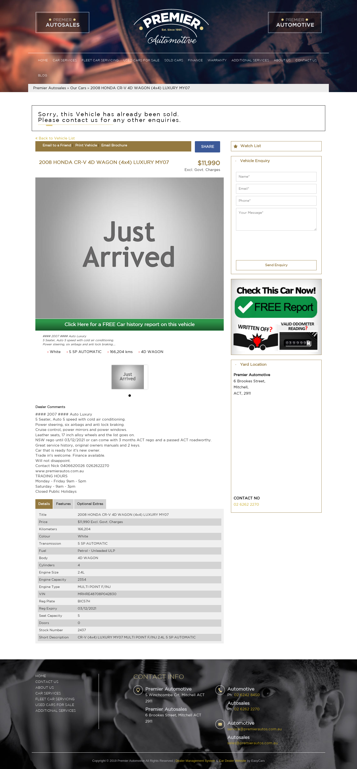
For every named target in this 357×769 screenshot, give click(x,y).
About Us (282, 60)
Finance (195, 60)
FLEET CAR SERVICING (55, 699)
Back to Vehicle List (55, 138)
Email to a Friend (57, 145)
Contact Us (306, 60)
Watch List (250, 146)
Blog (42, 75)
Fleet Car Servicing (100, 60)
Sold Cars (173, 60)
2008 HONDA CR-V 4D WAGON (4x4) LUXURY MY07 (140, 88)
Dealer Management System (195, 761)
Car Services (65, 60)
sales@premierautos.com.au (252, 743)
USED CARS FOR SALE (54, 705)
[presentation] (272, 242)
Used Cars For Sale (141, 60)
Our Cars (78, 88)
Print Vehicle (86, 145)
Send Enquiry (276, 265)
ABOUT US (44, 687)
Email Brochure (114, 145)
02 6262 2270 (246, 504)
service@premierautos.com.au (254, 729)
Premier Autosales (49, 88)
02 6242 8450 (247, 695)
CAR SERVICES (48, 693)
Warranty (217, 60)
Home (43, 60)
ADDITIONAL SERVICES (55, 710)
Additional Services (250, 60)
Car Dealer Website (232, 761)
